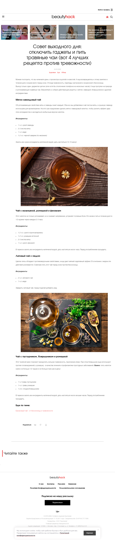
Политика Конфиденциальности (43, 488)
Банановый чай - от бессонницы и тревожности (34, 411)
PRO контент (90, 17)
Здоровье (33, 17)
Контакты (50, 484)
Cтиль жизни (59, 17)
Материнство (46, 17)
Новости (78, 17)
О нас (41, 484)
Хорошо (89, 533)
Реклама (61, 484)
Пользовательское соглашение (72, 488)
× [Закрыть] (98, 530)
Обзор (63, 73)
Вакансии (72, 484)
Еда (58, 73)
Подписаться (57, 503)
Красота (23, 17)
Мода (69, 17)
